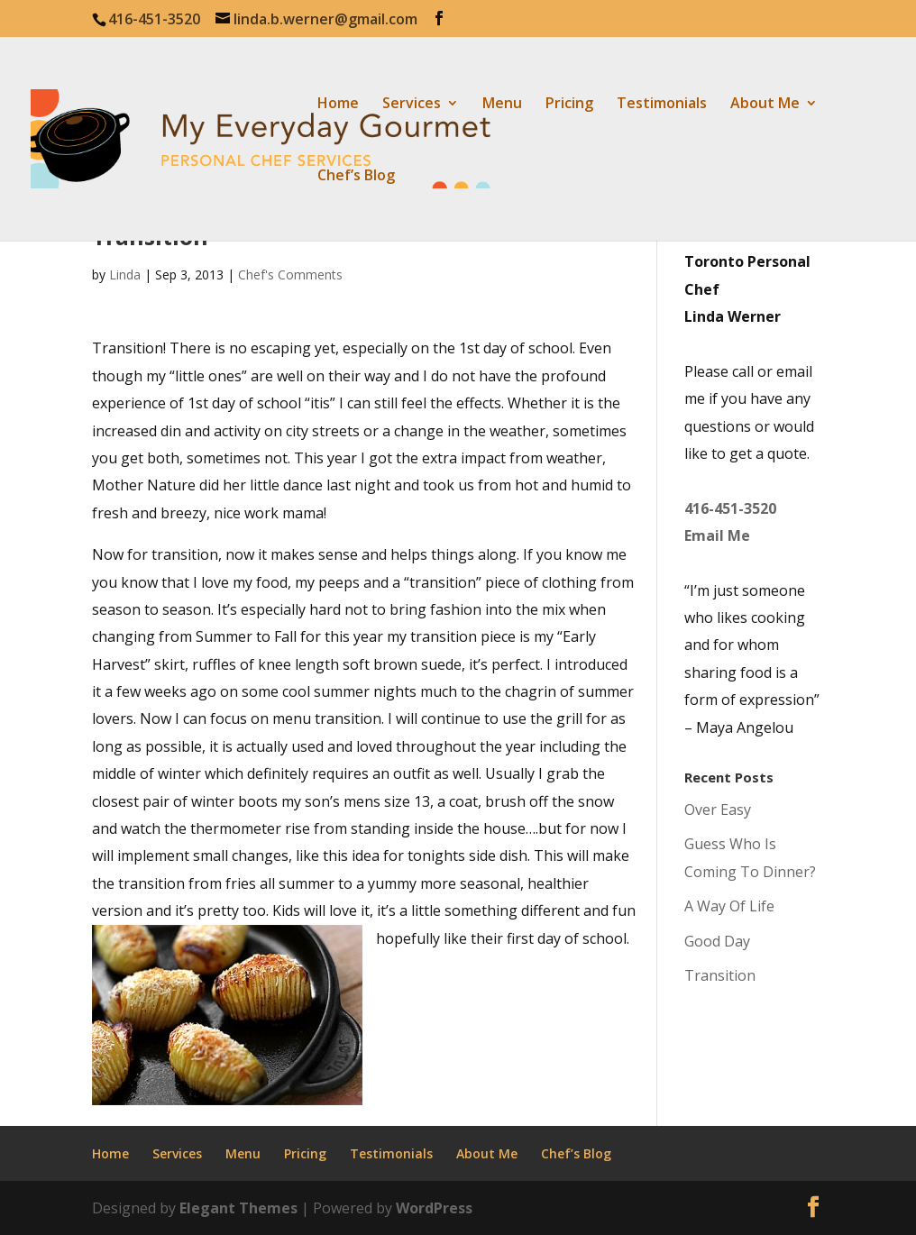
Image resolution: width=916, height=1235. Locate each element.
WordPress (434, 1208)
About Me (765, 104)
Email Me (717, 535)
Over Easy (717, 809)
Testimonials (662, 104)
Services (411, 104)
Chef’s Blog (356, 177)
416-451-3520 (730, 508)
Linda (125, 274)
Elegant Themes (238, 1208)
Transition (720, 975)
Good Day (717, 941)
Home (338, 104)
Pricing (569, 104)
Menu (502, 104)
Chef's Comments (290, 274)
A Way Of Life (729, 906)
